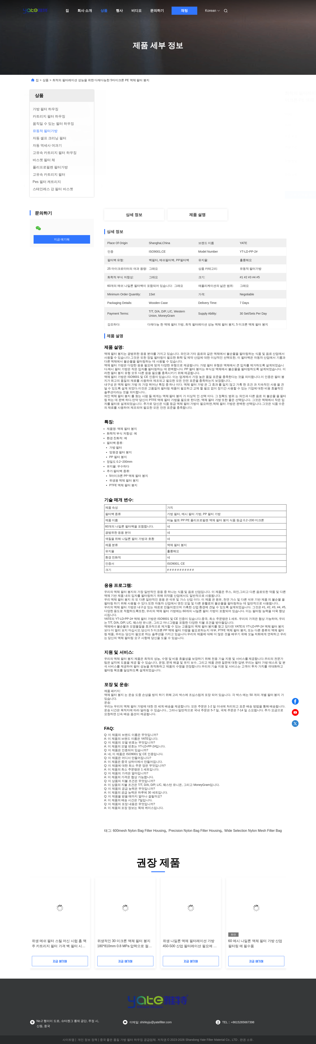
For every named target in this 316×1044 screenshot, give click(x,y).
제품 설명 (197, 215)
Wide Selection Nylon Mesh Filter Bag (253, 830)
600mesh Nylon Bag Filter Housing (139, 830)
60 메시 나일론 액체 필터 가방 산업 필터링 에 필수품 (255, 943)
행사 (119, 10)
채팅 (184, 10)
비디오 (136, 10)
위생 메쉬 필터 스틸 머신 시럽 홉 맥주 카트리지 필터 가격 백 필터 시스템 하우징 (59, 944)
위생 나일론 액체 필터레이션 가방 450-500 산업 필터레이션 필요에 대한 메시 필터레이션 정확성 (190, 944)
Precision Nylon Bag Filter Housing (195, 830)
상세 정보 (134, 215)
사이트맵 (68, 1039)
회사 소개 (84, 10)
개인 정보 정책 (87, 1039)
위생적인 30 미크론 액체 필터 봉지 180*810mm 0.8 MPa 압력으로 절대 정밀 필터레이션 (124, 944)
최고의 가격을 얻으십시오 (222, 195)
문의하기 (157, 10)
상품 (104, 10)
